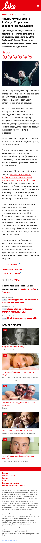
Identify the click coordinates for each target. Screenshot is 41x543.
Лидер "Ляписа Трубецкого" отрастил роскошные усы (17, 310)
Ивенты (5, 478)
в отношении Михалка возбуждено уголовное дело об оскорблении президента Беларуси (18, 177)
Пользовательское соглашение (13, 485)
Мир (11, 15)
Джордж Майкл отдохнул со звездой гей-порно (18, 403)
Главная (5, 15)
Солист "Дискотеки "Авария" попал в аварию (18, 457)
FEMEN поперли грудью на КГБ (19, 318)
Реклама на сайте (8, 475)
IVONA (17, 280)
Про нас (5, 473)
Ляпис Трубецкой (11, 273)
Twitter (33, 288)
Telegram (6, 292)
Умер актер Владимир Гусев (14, 346)
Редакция (5, 480)
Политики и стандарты (10, 483)
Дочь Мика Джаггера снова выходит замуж (18, 373)
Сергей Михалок (11, 264)
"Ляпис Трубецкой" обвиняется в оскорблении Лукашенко (20, 301)
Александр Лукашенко (14, 269)
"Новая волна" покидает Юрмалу (16, 430)
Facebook (24, 288)
